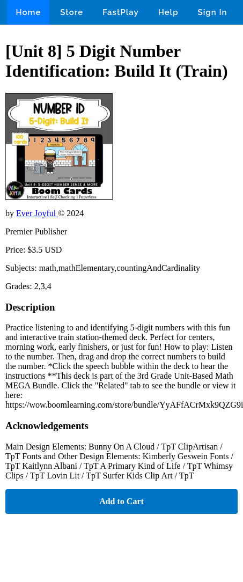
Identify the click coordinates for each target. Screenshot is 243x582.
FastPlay (120, 12)
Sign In (212, 12)
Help (168, 12)
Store (71, 12)
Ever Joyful (37, 213)
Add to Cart (121, 501)
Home (28, 12)
